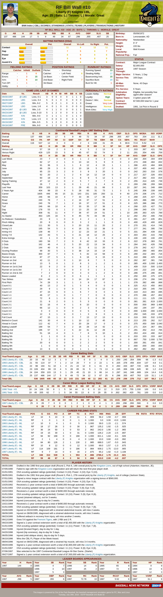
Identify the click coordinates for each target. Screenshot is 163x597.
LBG (23, 100)
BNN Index (27, 25)
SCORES (45, 25)
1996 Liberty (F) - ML (12, 442)
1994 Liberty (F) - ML (12, 429)
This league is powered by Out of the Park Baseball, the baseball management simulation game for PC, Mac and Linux (81, 592)
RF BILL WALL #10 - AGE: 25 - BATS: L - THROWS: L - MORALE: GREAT (82, 30)
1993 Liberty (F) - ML (12, 423)
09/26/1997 (7, 106)
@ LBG (23, 97)
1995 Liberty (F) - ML (12, 436)
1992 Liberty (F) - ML (12, 417)
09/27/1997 (7, 103)
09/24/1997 (7, 109)
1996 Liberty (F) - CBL (13, 372)
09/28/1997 (7, 100)
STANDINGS (58, 25)
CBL (87, 12)
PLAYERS (89, 25)
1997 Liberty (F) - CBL (13, 375)
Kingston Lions (104, 465)
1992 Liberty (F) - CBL (13, 359)
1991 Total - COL (10, 392)
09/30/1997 (7, 97)
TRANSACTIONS (104, 25)
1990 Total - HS (9, 389)
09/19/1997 (7, 122)
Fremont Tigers (44, 519)
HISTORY (120, 25)
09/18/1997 (7, 125)
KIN (23, 116)
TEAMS (78, 25)
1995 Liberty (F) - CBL (13, 369)
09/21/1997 (7, 116)
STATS (69, 25)
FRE (23, 125)
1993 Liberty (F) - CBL (13, 363)
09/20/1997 (7, 119)
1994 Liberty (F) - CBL (13, 366)
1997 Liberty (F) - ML (12, 448)
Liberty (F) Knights (69, 12)
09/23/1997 (7, 112)
